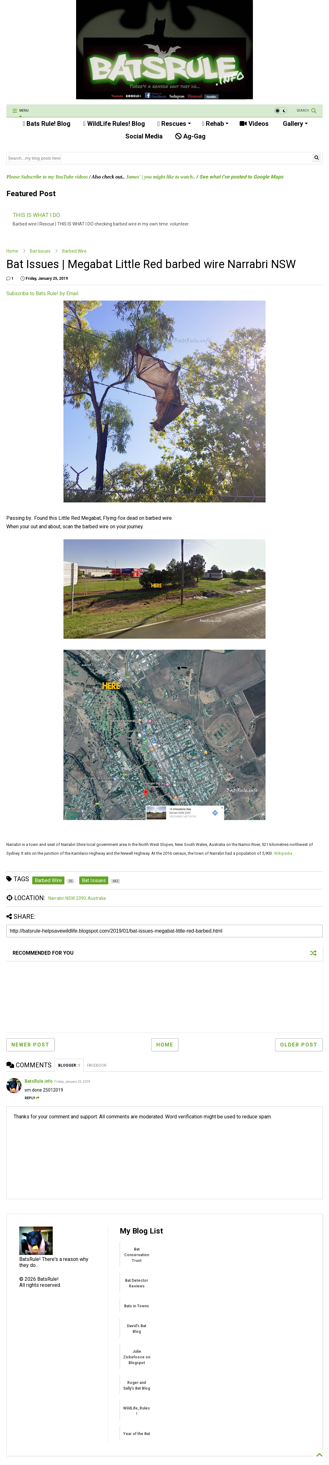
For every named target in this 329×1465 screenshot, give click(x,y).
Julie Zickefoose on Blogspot (136, 1357)
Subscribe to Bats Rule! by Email (42, 293)
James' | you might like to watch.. (160, 176)
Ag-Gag (190, 136)
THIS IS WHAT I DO (36, 215)
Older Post (299, 1045)
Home (12, 251)
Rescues (174, 123)
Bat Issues (40, 251)
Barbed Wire (74, 251)
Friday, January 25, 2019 (72, 1081)
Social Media (143, 136)
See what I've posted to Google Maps (241, 177)
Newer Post (30, 1045)
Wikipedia (283, 853)
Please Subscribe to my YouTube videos (47, 176)
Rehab (215, 123)
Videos (254, 123)
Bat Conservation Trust (136, 1255)
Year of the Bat (136, 1434)
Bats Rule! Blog (46, 123)
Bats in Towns (136, 1306)
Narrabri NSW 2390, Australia (77, 898)
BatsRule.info (39, 1081)
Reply (32, 1098)
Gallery (294, 123)
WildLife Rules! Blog (114, 123)
